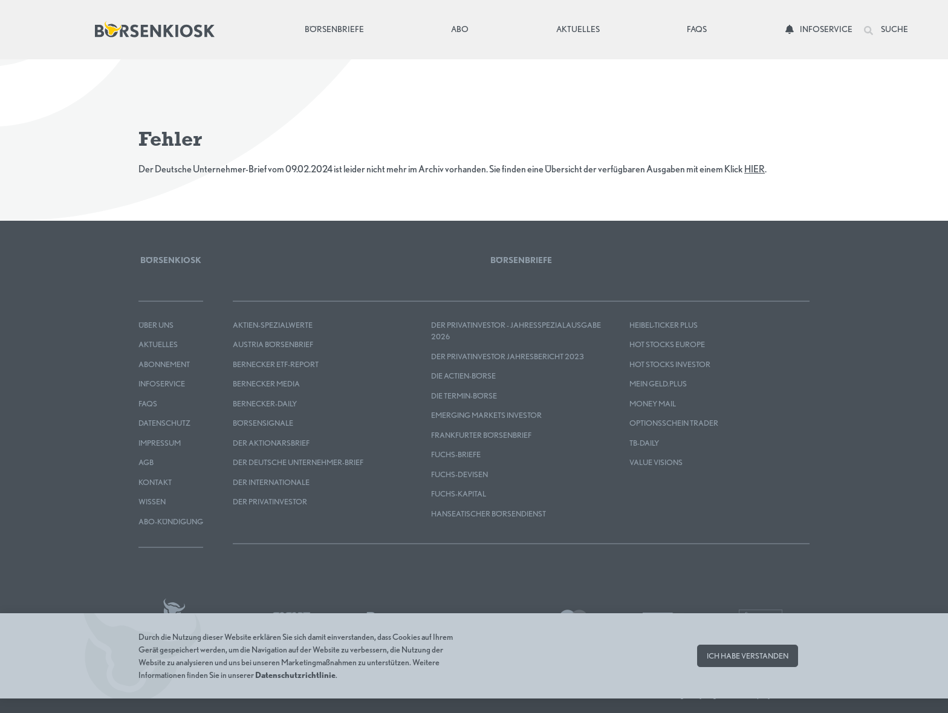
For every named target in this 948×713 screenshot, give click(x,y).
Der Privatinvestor (270, 501)
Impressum (159, 443)
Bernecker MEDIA (266, 383)
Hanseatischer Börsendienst (488, 513)
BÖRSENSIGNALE (263, 423)
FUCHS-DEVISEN (459, 474)
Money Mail (652, 403)
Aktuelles (578, 29)
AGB (146, 462)
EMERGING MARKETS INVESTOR (486, 415)
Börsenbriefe (337, 28)
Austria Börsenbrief (273, 344)
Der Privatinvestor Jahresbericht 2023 (507, 356)
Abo (460, 29)
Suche (886, 29)
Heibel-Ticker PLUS (663, 325)
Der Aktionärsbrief (271, 443)
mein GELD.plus (658, 383)
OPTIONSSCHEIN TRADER (673, 423)
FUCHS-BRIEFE (456, 454)
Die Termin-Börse (464, 395)
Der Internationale (271, 482)
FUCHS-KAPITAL (458, 493)
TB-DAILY (644, 443)
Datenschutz (164, 423)
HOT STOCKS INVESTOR (669, 364)
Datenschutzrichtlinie (295, 675)
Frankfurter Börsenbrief (481, 435)
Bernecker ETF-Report (276, 364)
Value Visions (656, 462)
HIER (754, 169)
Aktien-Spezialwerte (273, 325)
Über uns (156, 325)
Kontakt (155, 482)
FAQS (147, 403)
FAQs (697, 29)
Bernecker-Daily (265, 403)
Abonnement (164, 364)
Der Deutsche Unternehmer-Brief (298, 462)
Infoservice (818, 29)
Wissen (152, 501)
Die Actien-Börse (463, 375)
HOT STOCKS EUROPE (667, 344)
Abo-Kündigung (170, 521)
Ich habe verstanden (747, 655)
